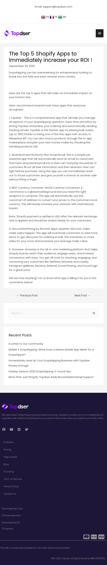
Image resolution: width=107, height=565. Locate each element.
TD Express (7, 527)
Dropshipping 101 (11, 521)
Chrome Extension (11, 514)
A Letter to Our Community (26, 343)
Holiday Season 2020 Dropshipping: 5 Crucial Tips (40, 370)
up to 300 (16, 133)
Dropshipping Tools (12, 508)
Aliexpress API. (18, 137)
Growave (18, 249)
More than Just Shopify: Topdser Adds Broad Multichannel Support (51, 376)
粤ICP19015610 (98, 557)
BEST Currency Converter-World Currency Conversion (46, 187)
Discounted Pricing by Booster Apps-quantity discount (47, 228)
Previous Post (27, 295)
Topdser (16, 117)
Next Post (82, 295)
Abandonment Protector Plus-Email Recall (38, 154)
